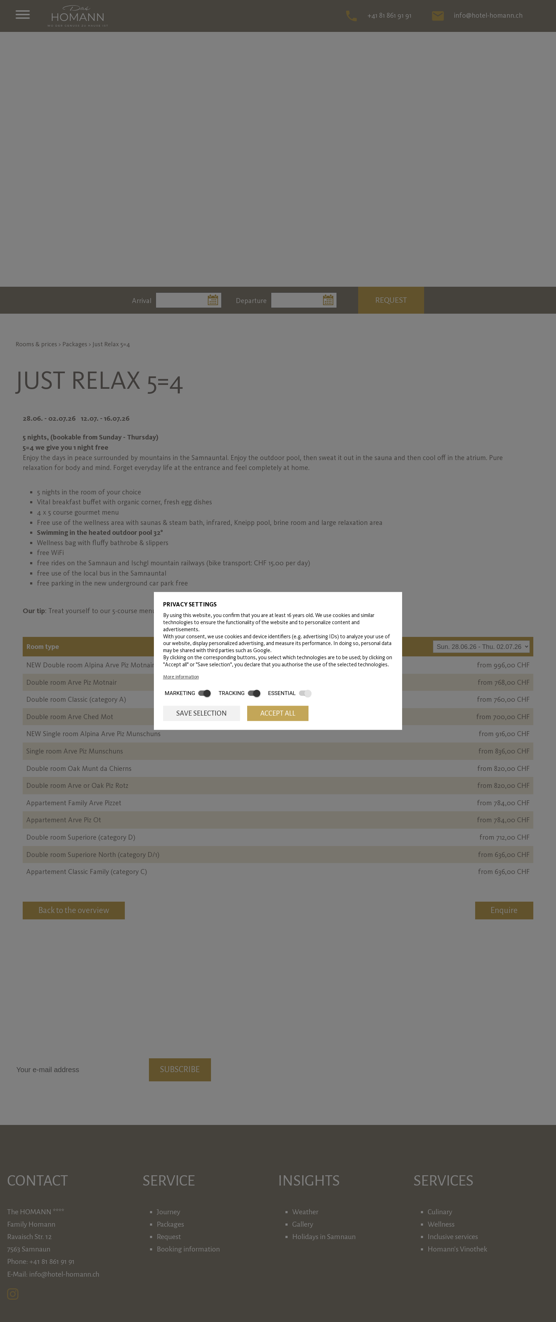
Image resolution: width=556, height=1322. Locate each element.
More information (181, 676)
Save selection (201, 713)
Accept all (277, 713)
